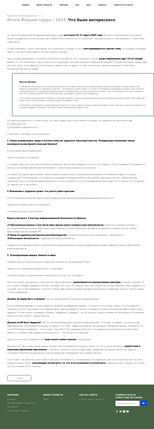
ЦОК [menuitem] (77, 5)
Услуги (45, 399)
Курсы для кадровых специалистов (21, 403)
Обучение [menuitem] (63, 5)
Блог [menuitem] (89, 5)
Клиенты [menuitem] (102, 5)
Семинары (11, 399)
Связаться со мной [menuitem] (123, 5)
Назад (19, 378)
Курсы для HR (12, 407)
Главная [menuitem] (25, 5)
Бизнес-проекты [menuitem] (44, 5)
